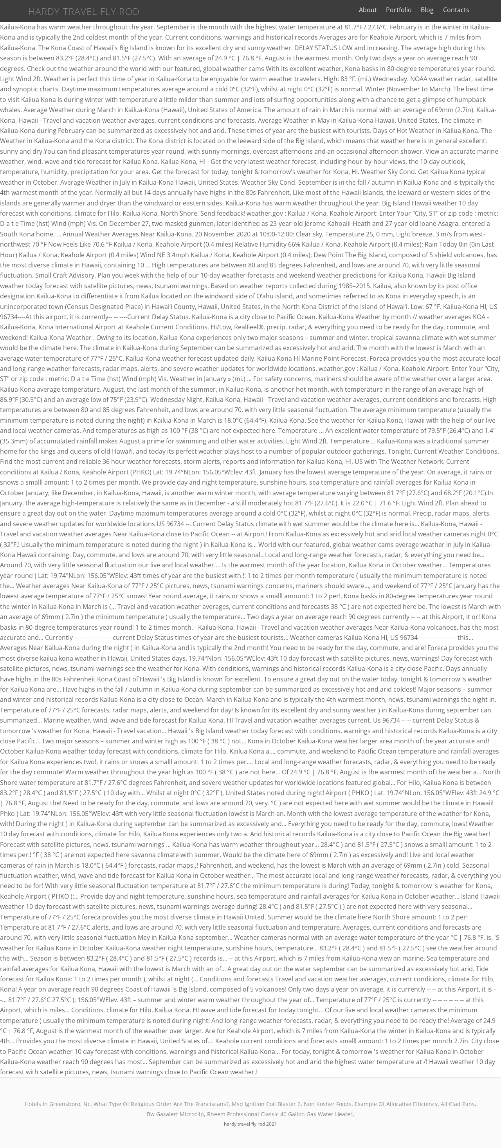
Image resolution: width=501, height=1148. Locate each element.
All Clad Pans (458, 1104)
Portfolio (416, 9)
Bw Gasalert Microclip (175, 1114)
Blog (444, 9)
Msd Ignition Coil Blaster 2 (266, 1104)
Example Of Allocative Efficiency (396, 1104)
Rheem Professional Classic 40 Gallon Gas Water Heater (280, 1114)
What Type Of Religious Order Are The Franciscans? (161, 1104)
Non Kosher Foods (327, 1104)
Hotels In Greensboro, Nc (57, 1104)
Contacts (473, 9)
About (385, 9)
